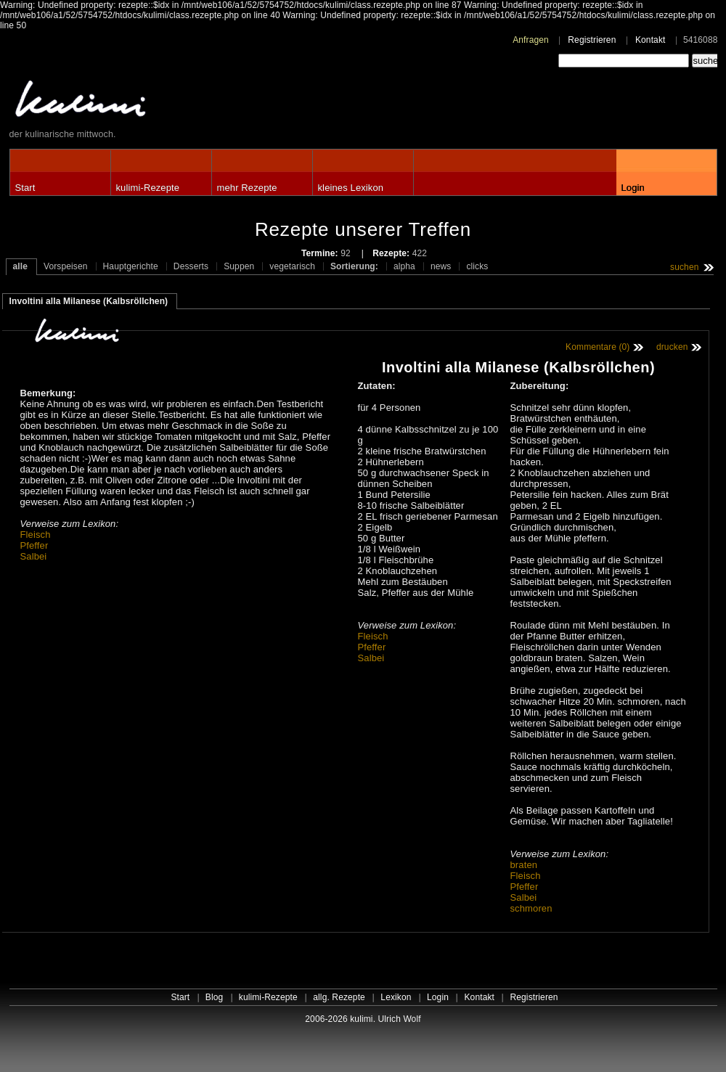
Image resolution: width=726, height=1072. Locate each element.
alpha (404, 266)
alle (20, 266)
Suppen (239, 266)
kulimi (147, 102)
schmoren (531, 908)
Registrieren (592, 40)
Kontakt (650, 40)
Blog (214, 997)
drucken (672, 347)
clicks (477, 266)
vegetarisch (292, 266)
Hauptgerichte (130, 266)
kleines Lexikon (351, 187)
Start (25, 187)
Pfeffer (34, 545)
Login (633, 187)
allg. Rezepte (339, 997)
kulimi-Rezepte (148, 187)
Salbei (33, 556)
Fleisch (35, 534)
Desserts (191, 266)
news (441, 266)
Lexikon (395, 997)
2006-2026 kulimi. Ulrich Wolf (362, 1019)
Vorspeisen (66, 266)
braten (524, 864)
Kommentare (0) (597, 347)
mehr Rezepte (247, 187)
